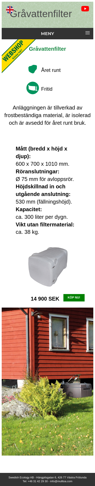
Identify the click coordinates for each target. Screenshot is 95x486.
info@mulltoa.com (61, 481)
